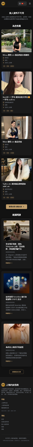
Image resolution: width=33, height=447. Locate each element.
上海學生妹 (4, 403)
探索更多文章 (16, 372)
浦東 (9, 410)
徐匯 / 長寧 (13, 410)
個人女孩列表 (5, 424)
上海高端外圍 (5, 405)
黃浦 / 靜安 (4, 410)
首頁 (2, 419)
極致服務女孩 (5, 408)
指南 (2, 426)
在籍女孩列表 (5, 421)
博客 (2, 429)
